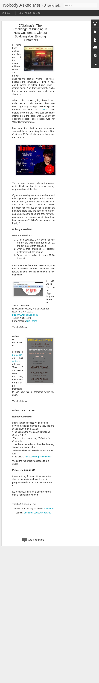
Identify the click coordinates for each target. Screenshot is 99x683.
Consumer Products (50, 654)
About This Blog (33, 13)
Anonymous (48, 503)
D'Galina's (45, 104)
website (16, 355)
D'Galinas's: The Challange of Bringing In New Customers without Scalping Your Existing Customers (30, 27)
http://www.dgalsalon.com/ (25, 309)
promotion (17, 349)
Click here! (31, 315)
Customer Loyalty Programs (37, 507)
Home (20, 13)
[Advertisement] (72, 69)
